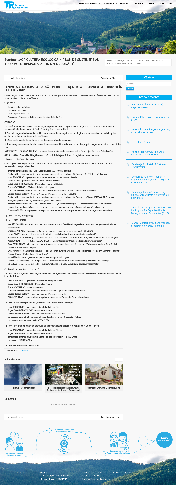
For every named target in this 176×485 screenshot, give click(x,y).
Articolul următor (110, 78)
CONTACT (161, 3)
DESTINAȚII (140, 3)
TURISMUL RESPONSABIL (89, 3)
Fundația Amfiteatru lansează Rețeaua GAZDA (147, 106)
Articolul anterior (16, 78)
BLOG (151, 3)
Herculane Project (141, 142)
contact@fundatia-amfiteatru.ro (102, 479)
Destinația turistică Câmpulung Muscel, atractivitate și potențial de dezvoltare (150, 195)
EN (170, 3)
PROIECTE (125, 3)
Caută (130, 89)
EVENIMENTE (110, 3)
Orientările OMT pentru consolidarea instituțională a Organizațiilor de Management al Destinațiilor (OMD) (151, 210)
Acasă (109, 61)
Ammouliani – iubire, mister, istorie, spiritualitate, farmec (150, 131)
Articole (24, 351)
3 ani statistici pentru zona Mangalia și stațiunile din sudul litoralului (150, 224)
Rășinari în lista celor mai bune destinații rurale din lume (147, 153)
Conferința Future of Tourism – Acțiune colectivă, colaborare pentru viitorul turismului (150, 179)
